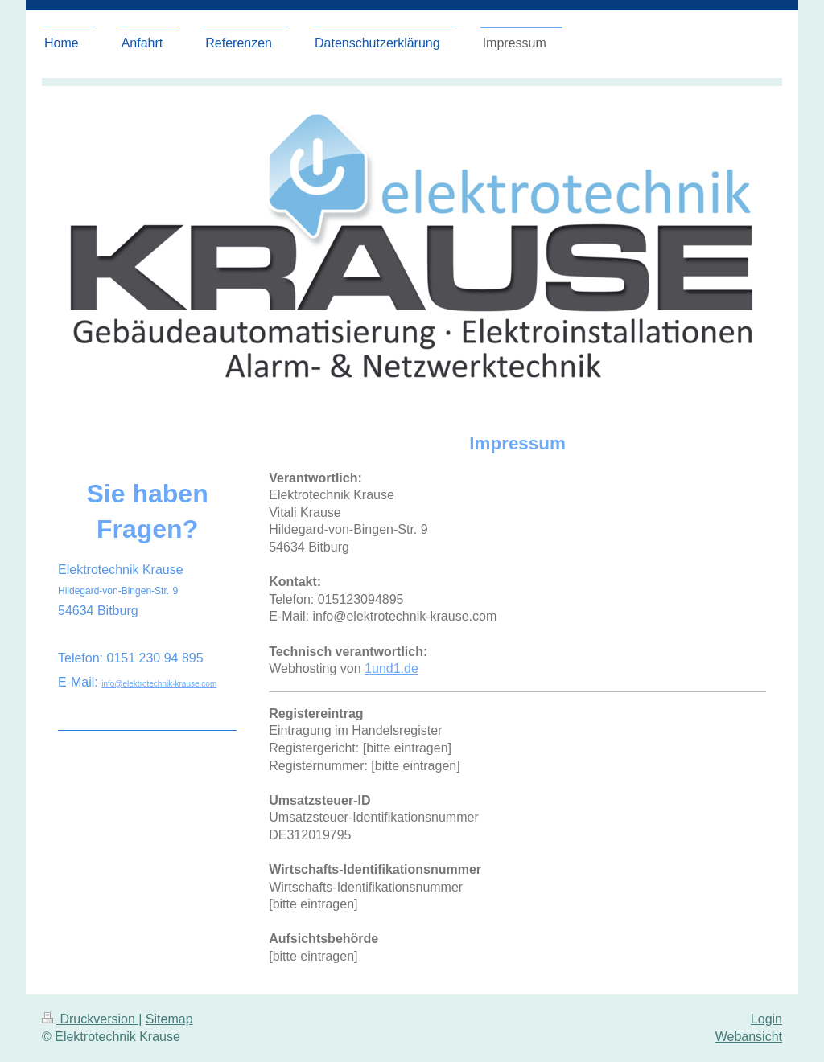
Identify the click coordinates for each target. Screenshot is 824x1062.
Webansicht (748, 1037)
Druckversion (90, 1019)
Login (766, 1019)
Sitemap (169, 1019)
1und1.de (391, 668)
